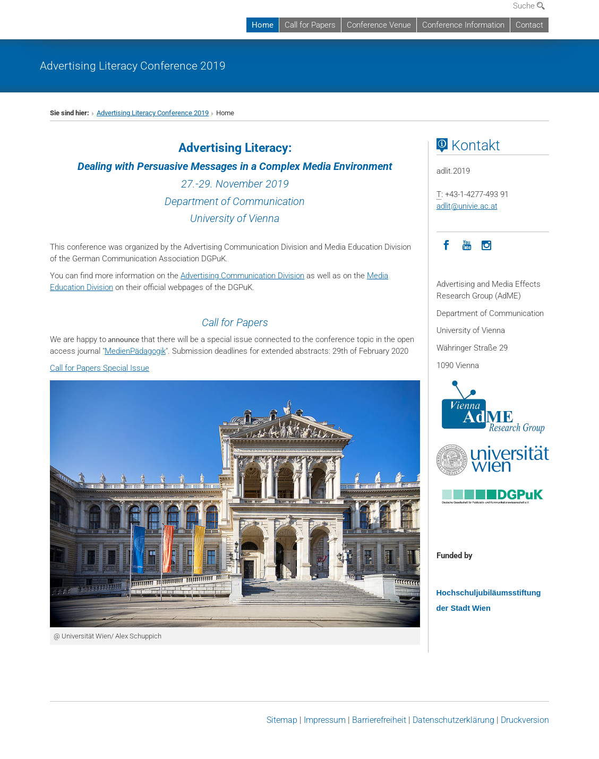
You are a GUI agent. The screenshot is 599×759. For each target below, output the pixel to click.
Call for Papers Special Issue (99, 368)
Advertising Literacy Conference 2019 (133, 65)
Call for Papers (310, 25)
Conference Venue (379, 25)
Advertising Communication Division (242, 275)
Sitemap (282, 720)
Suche (529, 6)
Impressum (325, 720)
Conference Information (463, 25)
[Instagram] (487, 244)
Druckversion (525, 720)
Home (262, 25)
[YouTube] (467, 244)
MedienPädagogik (135, 351)
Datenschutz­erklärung (453, 720)
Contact (529, 25)
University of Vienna (234, 218)
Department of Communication (235, 201)
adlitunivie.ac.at (467, 206)
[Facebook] (447, 244)
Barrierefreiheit (379, 720)
